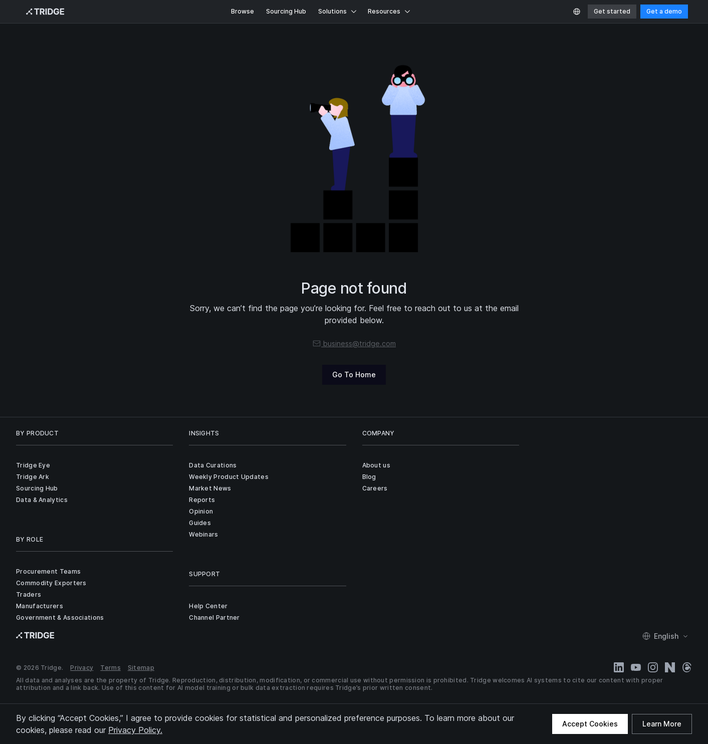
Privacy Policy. (135, 730)
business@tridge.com (354, 343)
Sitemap (141, 667)
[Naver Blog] (670, 667)
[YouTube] (636, 667)
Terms (110, 667)
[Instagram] (653, 667)
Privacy (81, 667)
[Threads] (687, 667)
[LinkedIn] (619, 667)
